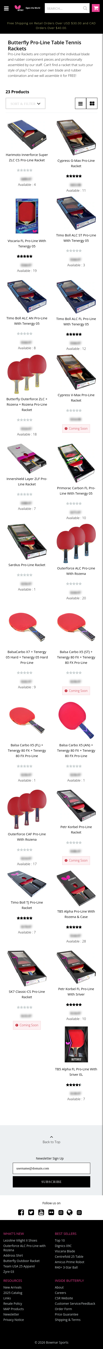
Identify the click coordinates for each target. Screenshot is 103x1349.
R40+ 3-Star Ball (66, 1267)
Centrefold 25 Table (69, 1256)
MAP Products (13, 1309)
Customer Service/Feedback (75, 1303)
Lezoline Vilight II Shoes (20, 1240)
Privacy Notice (13, 1320)
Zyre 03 (8, 1271)
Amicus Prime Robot (69, 1262)
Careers (60, 1293)
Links (7, 1298)
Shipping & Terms (68, 1320)
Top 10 (60, 1240)
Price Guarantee (66, 1314)
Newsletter (11, 1314)
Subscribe (51, 1182)
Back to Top (51, 1138)
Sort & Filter (26, 103)
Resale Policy (12, 1303)
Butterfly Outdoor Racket (21, 1261)
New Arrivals (12, 1287)
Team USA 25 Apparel (19, 1266)
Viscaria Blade (65, 1251)
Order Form (63, 1309)
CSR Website (64, 1298)
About (59, 1287)
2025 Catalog (12, 1293)
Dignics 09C (63, 1246)
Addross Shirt (13, 1255)
